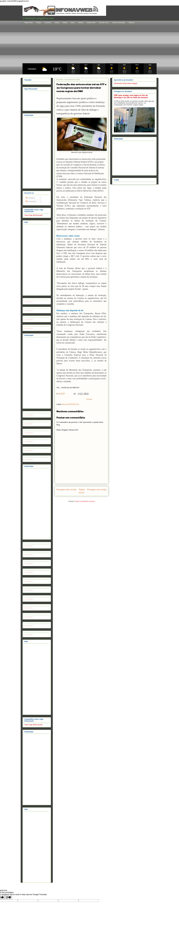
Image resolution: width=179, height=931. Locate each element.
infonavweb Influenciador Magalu (125, 83)
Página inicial (28, 22)
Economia (48, 22)
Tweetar (89, 399)
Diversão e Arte (103, 22)
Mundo (65, 22)
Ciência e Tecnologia (118, 22)
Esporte (81, 22)
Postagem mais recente (66, 489)
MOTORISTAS (73, 404)
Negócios (131, 22)
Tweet (26, 215)
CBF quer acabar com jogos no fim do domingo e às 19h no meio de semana (131, 96)
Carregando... (29, 302)
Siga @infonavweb (35, 215)
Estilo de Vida (91, 22)
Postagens (30, 198)
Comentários (31, 201)
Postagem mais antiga (96, 489)
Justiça (57, 22)
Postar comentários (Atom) (85, 501)
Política (38, 22)
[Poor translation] (8, 897)
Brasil (73, 22)
